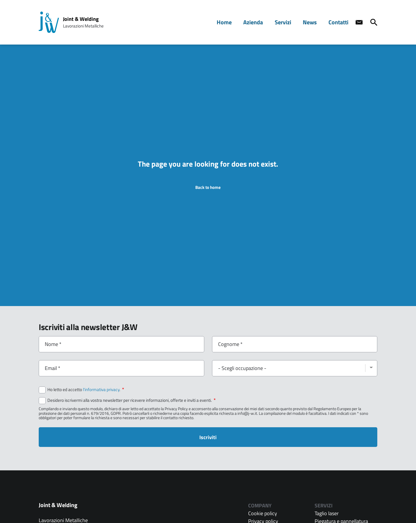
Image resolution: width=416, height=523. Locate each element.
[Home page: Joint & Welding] (49, 22)
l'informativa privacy (101, 389)
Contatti (339, 22)
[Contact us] (359, 22)
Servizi (288, 22)
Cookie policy (262, 513)
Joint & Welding (81, 19)
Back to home (208, 187)
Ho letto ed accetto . (85, 389)
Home (232, 22)
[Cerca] (373, 22)
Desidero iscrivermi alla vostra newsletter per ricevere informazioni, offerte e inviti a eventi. (131, 400)
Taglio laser (327, 513)
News (313, 22)
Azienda (260, 22)
